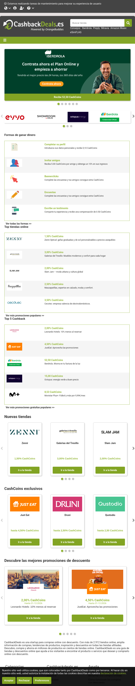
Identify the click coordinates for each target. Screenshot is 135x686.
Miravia (105, 28)
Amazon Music (118, 28)
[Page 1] (62, 104)
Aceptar (9, 680)
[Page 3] (69, 104)
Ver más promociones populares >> (25, 315)
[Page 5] (77, 104)
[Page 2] (66, 104)
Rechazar (24, 680)
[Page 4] (73, 104)
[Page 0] (58, 104)
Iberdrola (87, 28)
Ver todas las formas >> (18, 223)
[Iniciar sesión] (15, 8)
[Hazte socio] (22, 8)
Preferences (42, 680)
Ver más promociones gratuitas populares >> (30, 407)
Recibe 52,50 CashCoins (67, 97)
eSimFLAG (75, 32)
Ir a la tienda (25, 470)
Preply (96, 28)
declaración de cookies (113, 673)
